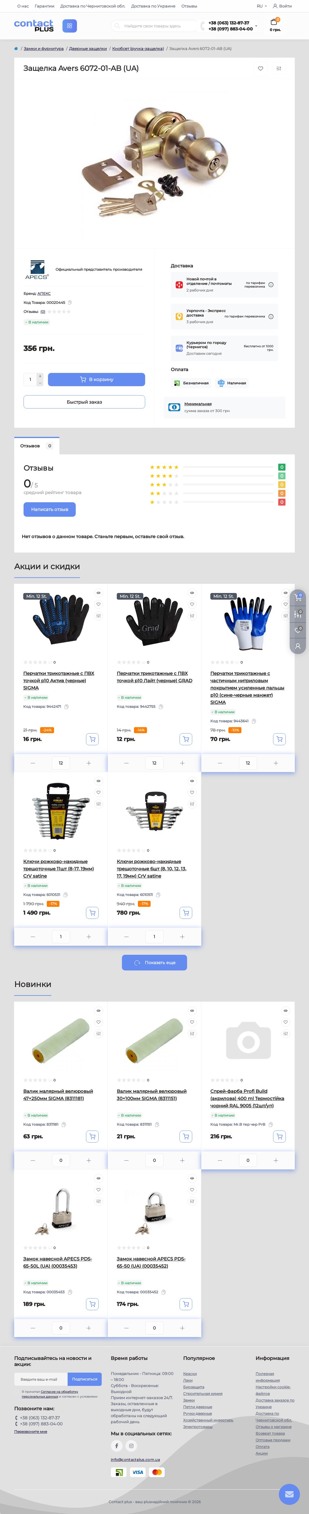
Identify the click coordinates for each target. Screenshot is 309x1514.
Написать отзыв (49, 509)
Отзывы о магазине (273, 1426)
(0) (42, 312)
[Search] (117, 26)
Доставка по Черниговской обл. (92, 6)
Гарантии (44, 6)
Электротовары (197, 1426)
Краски (190, 1373)
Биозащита (193, 1387)
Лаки (188, 1380)
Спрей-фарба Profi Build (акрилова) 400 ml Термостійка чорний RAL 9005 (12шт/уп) (247, 1098)
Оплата (262, 1446)
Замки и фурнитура (44, 48)
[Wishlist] (98, 604)
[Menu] (69, 26)
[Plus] (40, 376)
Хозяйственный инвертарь (208, 1420)
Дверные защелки (88, 48)
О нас (23, 6)
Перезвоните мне (30, 1431)
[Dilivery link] (271, 284)
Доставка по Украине (153, 6)
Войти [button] (282, 6)
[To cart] (92, 739)
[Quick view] (98, 593)
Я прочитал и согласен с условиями (59, 1394)
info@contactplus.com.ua (135, 1459)
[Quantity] (30, 379)
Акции (262, 1453)
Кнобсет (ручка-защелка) (138, 48)
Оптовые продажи (273, 1440)
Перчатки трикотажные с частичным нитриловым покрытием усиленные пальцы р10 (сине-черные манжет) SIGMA (247, 687)
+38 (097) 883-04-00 (231, 29)
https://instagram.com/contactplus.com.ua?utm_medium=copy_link (131, 1445)
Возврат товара (270, 1433)
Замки (189, 1400)
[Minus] (40, 383)
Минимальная (198, 404)
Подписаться (84, 1379)
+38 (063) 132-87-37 (229, 23)
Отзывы (189, 6)
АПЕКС (44, 293)
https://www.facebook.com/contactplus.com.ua (116, 1445)
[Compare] (98, 615)
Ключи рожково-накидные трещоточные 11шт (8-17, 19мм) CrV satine (58, 869)
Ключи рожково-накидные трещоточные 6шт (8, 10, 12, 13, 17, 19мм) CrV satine (151, 869)
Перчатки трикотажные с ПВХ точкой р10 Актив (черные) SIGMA (58, 680)
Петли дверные (197, 1407)
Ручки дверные (197, 1413)
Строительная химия (202, 1393)
